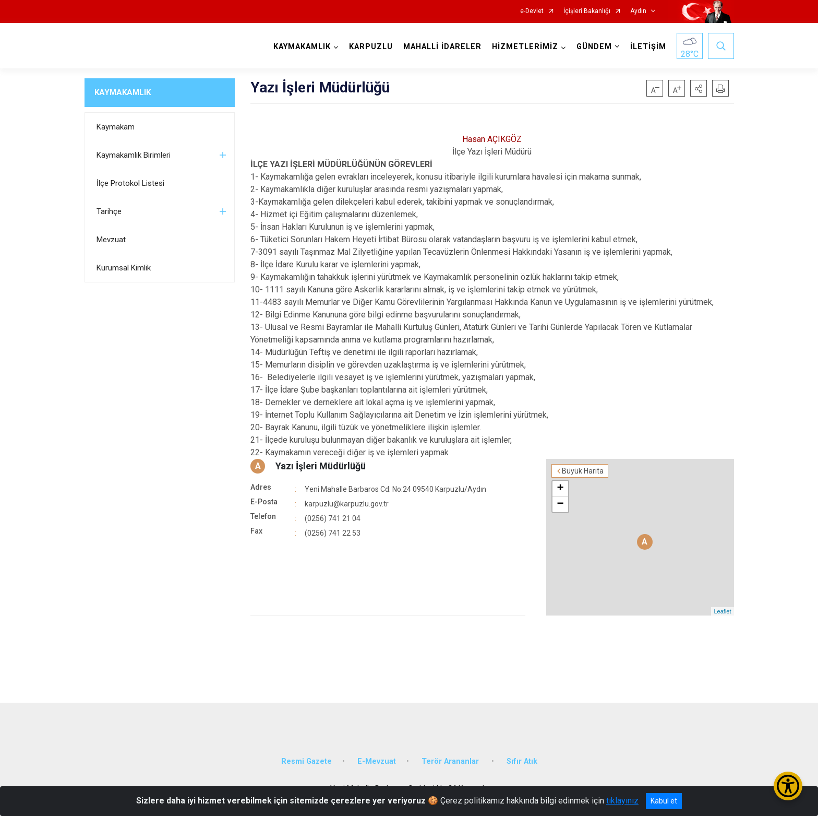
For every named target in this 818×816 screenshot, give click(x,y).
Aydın (638, 11)
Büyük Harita (583, 471)
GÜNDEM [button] (594, 46)
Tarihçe (109, 211)
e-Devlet (532, 11)
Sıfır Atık (522, 761)
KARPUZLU (371, 46)
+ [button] (560, 488)
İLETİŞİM (648, 46)
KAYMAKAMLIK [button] (302, 46)
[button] (698, 88)
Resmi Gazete (306, 761)
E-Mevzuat (376, 761)
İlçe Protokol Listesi (130, 183)
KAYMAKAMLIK (122, 92)
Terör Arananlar (451, 761)
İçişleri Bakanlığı (586, 11)
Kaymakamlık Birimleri (134, 155)
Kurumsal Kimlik (124, 268)
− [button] (560, 504)
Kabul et (664, 801)
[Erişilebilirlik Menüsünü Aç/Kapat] (788, 786)
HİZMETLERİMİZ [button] (525, 46)
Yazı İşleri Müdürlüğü (320, 465)
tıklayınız (622, 801)
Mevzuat (111, 239)
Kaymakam (116, 127)
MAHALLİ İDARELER (442, 46)
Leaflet (722, 611)
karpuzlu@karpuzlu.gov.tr (347, 504)
